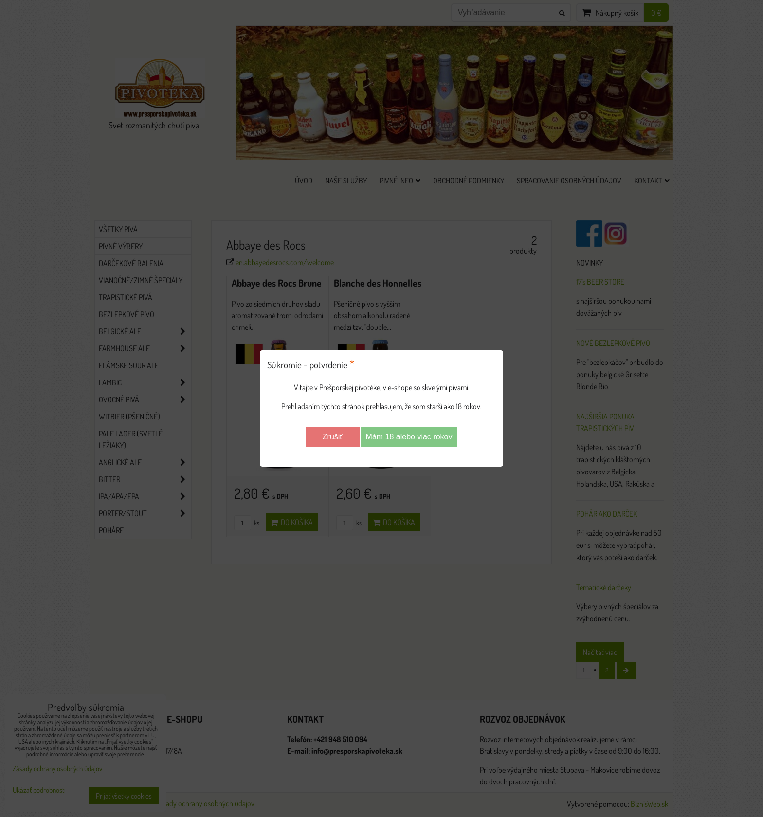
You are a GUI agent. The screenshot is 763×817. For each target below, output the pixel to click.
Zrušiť (333, 437)
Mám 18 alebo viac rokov (409, 437)
